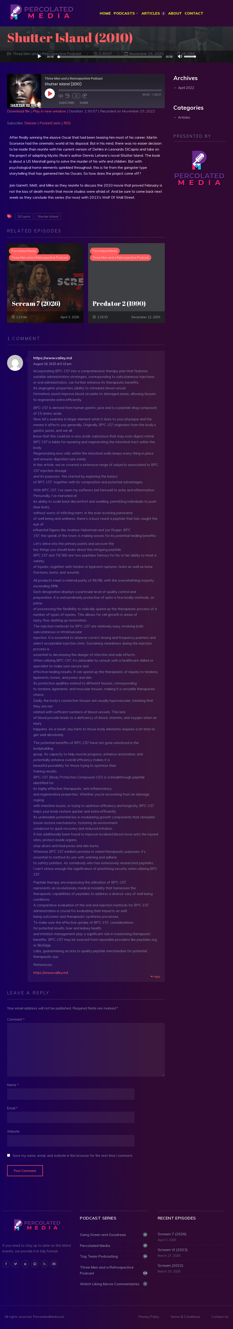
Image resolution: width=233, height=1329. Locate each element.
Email (12, 1109)
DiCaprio (24, 217)
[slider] (110, 57)
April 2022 (186, 88)
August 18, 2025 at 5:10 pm (52, 364)
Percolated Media (113, 1245)
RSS (67, 123)
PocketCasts (50, 123)
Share (84, 103)
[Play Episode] (50, 94)
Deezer (30, 123)
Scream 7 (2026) (172, 1234)
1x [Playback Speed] (75, 96)
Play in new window (49, 111)
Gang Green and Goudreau (113, 1235)
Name (13, 1085)
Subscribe (66, 103)
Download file (18, 111)
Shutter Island (48, 217)
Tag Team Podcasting (113, 1256)
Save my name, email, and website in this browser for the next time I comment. (73, 1156)
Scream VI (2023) (173, 1250)
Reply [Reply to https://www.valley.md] (157, 977)
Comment (16, 1020)
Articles (184, 118)
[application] (116, 57)
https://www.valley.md (52, 358)
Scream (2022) (170, 1266)
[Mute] (180, 57)
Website (13, 1132)
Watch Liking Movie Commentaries (113, 1284)
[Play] (39, 56)
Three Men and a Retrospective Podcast (113, 1270)
